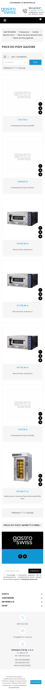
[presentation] (23, 586)
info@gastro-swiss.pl (36, 12)
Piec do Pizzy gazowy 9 (22, 373)
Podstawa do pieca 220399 (22, 126)
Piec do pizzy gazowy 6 (22, 249)
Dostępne (15, 62)
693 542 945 (22, 624)
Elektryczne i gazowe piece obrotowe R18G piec (22, 497)
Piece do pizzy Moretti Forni (21, 525)
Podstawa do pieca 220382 (22, 435)
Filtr (35, 62)
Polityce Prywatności (17, 686)
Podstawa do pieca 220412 (22, 187)
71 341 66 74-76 (36, 10)
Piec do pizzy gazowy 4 (22, 311)
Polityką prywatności (29, 579)
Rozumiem (36, 682)
